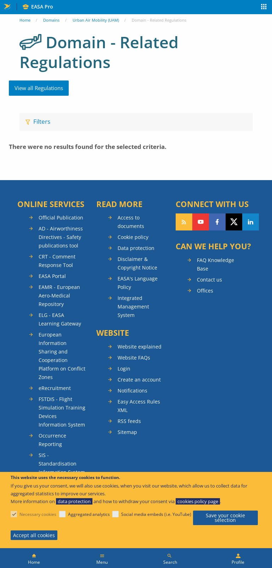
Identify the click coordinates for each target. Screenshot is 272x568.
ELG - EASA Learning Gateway (60, 319)
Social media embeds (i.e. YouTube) (156, 514)
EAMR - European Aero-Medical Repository (59, 295)
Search (170, 562)
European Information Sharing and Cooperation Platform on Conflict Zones (62, 355)
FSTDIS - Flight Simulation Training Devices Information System (62, 412)
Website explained (140, 346)
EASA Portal (52, 276)
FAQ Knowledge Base (215, 264)
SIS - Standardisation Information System (62, 463)
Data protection (136, 248)
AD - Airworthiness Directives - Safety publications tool (61, 237)
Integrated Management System (133, 306)
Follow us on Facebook (217, 221)
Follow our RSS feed (184, 221)
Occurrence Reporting (52, 439)
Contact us (209, 279)
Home (24, 20)
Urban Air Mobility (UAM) (96, 20)
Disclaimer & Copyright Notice (137, 263)
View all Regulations (39, 87)
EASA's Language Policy (138, 282)
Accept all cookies (34, 535)
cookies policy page (197, 501)
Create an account (139, 379)
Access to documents (131, 221)
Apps (264, 7)
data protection (74, 501)
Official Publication (61, 217)
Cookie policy (133, 237)
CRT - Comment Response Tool (57, 260)
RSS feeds (129, 421)
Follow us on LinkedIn (250, 221)
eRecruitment (55, 388)
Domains (51, 20)
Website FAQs (134, 357)
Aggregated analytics (89, 514)
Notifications (132, 390)
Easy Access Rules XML (139, 405)
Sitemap (127, 432)
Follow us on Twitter (234, 221)
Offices (205, 290)
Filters (41, 121)
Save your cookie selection (225, 518)
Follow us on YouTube (200, 221)
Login (124, 368)
